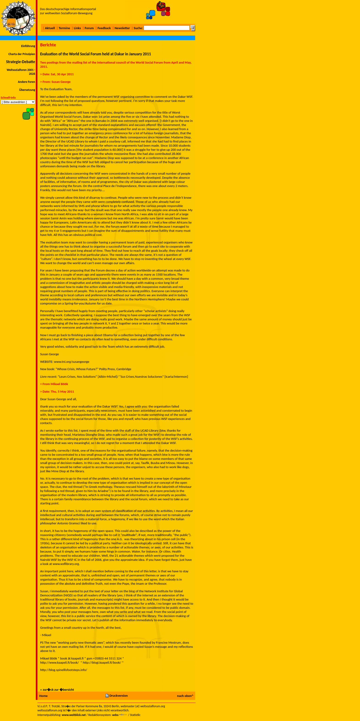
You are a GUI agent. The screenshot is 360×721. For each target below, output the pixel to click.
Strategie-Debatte (20, 61)
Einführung (28, 46)
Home (43, 696)
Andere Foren (26, 82)
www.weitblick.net (74, 715)
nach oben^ (185, 696)
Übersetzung (27, 90)
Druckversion (116, 695)
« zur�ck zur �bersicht (57, 689)
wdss (115, 715)
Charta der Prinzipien (21, 54)
